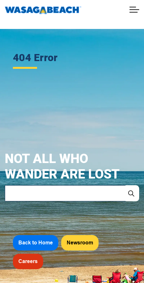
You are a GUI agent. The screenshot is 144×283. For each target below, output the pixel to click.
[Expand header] (134, 9)
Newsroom (80, 243)
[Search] (131, 193)
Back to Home (36, 243)
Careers (28, 261)
